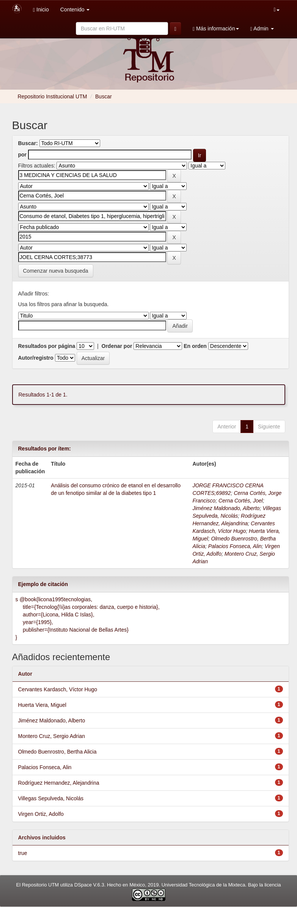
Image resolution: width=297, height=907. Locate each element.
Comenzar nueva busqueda (55, 271)
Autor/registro (35, 358)
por (22, 155)
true (22, 853)
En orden (195, 346)
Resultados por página (46, 346)
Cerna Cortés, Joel (240, 501)
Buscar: (28, 143)
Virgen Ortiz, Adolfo (41, 814)
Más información (216, 28)
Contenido (75, 9)
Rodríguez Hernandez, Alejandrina (58, 783)
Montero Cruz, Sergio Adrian (51, 736)
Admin (262, 28)
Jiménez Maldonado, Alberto (225, 508)
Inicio (41, 9)
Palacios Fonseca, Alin (235, 546)
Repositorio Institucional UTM (52, 96)
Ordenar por (117, 346)
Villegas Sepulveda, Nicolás (51, 798)
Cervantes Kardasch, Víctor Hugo (57, 689)
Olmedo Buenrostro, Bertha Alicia (57, 752)
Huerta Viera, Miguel (42, 705)
